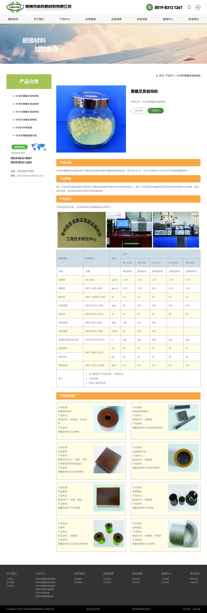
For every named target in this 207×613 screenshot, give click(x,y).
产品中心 (65, 19)
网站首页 (13, 19)
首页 (161, 75)
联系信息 (194, 579)
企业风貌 (10, 582)
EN (197, 7)
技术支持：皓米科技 (192, 609)
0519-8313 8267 (21, 158)
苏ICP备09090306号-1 (141, 609)
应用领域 (90, 19)
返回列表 (139, 110)
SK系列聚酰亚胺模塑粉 (27, 96)
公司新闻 (165, 579)
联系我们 (194, 19)
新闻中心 (168, 19)
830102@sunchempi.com (30, 175)
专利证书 (136, 582)
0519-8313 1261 (168, 7)
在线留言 (194, 582)
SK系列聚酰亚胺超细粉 (27, 104)
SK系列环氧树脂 (24, 127)
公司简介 (10, 579)
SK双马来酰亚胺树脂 (26, 119)
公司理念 (10, 586)
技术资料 (107, 582)
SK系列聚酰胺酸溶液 (26, 135)
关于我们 (39, 19)
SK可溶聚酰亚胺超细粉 (27, 111)
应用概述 (78, 579)
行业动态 (165, 582)
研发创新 (142, 19)
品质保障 (116, 19)
